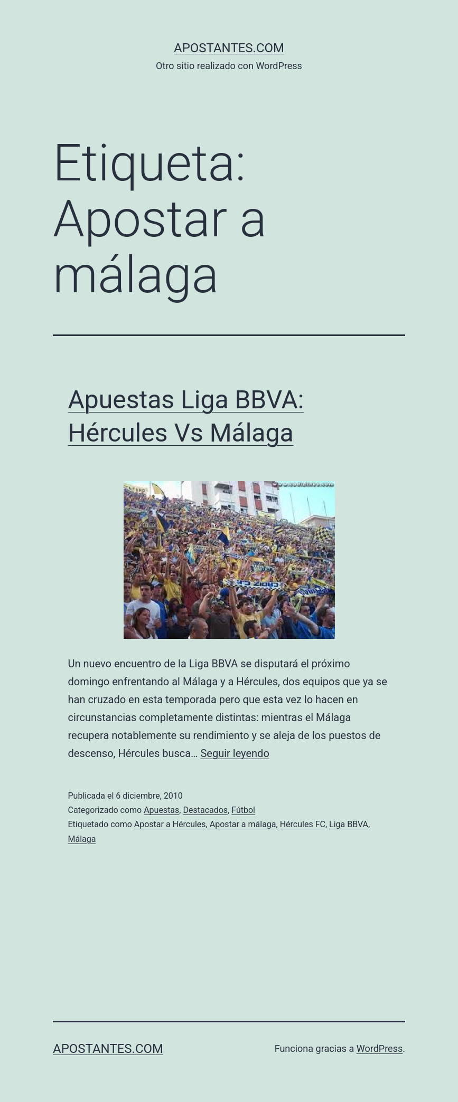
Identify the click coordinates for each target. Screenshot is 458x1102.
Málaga (82, 839)
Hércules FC (302, 824)
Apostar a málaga (243, 824)
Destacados (205, 810)
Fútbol (243, 810)
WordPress (380, 1048)
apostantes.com (229, 48)
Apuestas (161, 810)
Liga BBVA (348, 824)
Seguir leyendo (234, 753)
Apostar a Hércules (170, 824)
